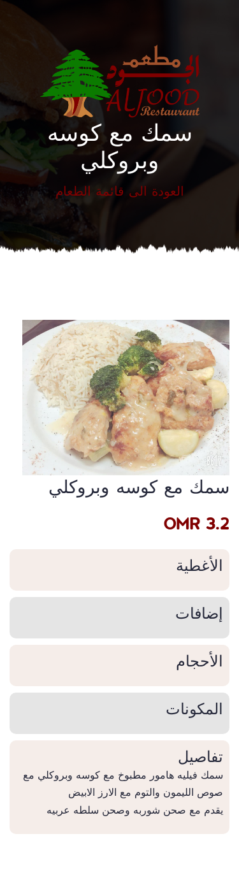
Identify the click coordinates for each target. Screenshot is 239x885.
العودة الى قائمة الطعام (119, 190)
